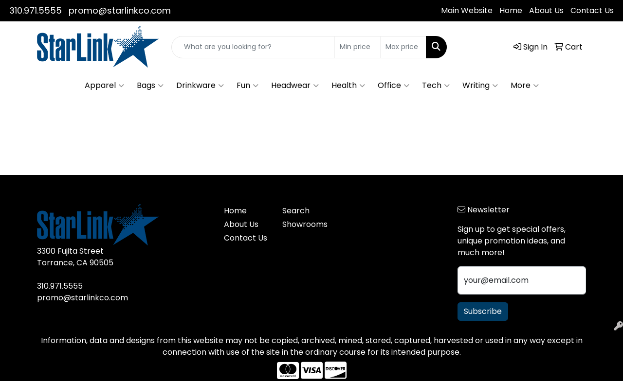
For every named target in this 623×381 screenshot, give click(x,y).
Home (510, 10)
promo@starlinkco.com (120, 10)
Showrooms (305, 224)
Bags (150, 85)
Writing (480, 85)
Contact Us (592, 10)
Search (296, 210)
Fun (247, 85)
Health (348, 85)
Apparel (104, 85)
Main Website (467, 10)
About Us (546, 10)
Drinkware (200, 85)
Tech (436, 85)
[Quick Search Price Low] (357, 47)
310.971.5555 (35, 10)
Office (393, 85)
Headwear (295, 85)
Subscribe (483, 311)
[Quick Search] (253, 47)
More (525, 85)
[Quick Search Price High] (403, 47)
